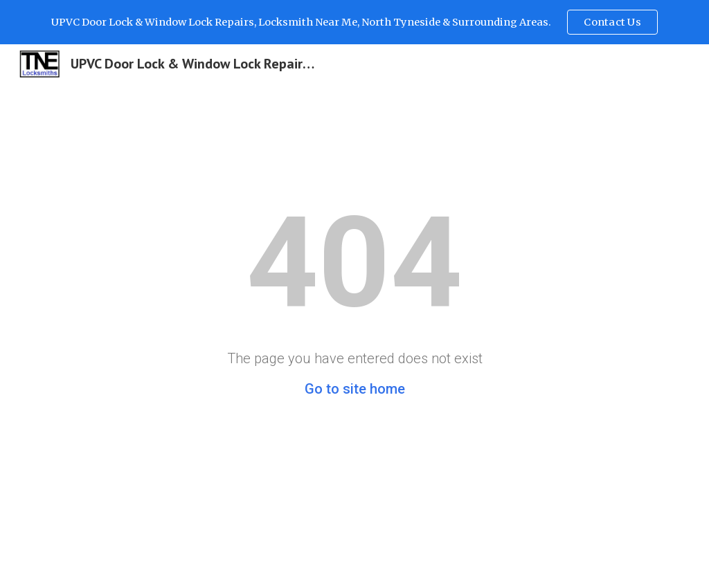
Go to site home (355, 389)
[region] (354, 22)
